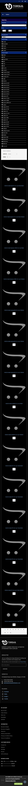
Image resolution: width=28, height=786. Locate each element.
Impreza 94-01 (6, 91)
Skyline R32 (5, 137)
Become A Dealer (5, 726)
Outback (5, 128)
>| (10, 632)
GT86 (4, 78)
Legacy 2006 (6, 117)
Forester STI (5, 76)
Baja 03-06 (5, 59)
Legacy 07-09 (6, 109)
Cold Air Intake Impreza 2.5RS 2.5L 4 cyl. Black (14, 248)
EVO (4, 65)
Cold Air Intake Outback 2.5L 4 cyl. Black (14, 403)
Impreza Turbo (6, 98)
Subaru (7, 14)
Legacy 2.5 (5, 115)
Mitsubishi (5, 43)
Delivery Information (5, 733)
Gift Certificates (4, 753)
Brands (2, 751)
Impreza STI (5, 96)
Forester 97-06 (6, 74)
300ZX (4, 55)
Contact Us (3, 745)
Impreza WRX (6, 100)
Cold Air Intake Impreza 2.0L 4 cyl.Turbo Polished (14, 216)
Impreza (4, 81)
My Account (3, 710)
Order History (4, 712)
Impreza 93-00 (6, 89)
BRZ (4, 61)
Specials (3, 719)
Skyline (4, 135)
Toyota (4, 50)
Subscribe (5, 668)
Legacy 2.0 (5, 111)
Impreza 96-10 (6, 94)
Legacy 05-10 (6, 106)
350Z (4, 57)
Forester (5, 70)
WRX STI (5, 143)
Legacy (4, 104)
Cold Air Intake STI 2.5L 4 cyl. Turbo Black (14, 465)
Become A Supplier (5, 729)
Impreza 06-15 (6, 87)
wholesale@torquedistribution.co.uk (12, 683)
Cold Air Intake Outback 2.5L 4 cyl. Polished (14, 434)
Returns (3, 747)
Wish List (3, 715)
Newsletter (3, 717)
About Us (3, 731)
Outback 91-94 (6, 130)
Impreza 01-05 (6, 83)
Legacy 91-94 (6, 122)
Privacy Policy (23, 661)
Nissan (4, 46)
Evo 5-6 (4, 68)
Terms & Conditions (5, 738)
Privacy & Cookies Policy (6, 735)
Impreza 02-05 (6, 85)
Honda (4, 41)
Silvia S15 (5, 132)
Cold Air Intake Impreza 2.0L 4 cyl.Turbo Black (14, 185)
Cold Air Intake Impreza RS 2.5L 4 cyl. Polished (14, 310)
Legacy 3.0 (5, 119)
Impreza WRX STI (7, 102)
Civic (4, 63)
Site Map (3, 749)
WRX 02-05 (5, 139)
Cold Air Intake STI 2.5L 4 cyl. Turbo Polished (14, 590)
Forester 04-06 (6, 72)
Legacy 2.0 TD (6, 113)
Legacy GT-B (6, 126)
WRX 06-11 (5, 141)
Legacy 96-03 (6, 124)
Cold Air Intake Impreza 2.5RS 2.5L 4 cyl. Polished (14, 279)
